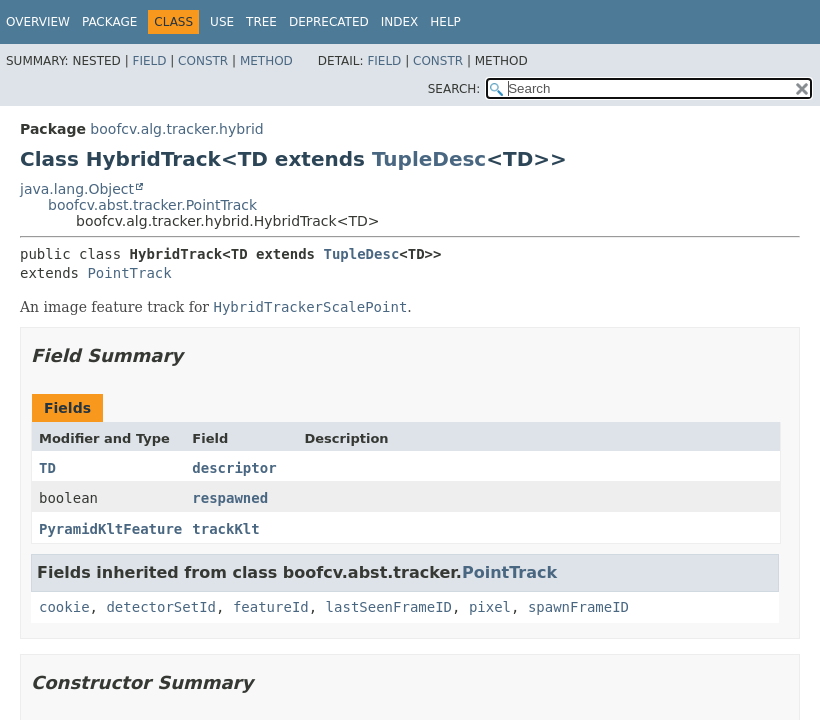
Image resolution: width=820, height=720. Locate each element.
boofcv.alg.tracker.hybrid (176, 129)
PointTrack (129, 273)
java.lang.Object (77, 189)
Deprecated (329, 22)
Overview (38, 22)
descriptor (234, 468)
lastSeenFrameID (389, 607)
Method (266, 61)
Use (222, 22)
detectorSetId (161, 607)
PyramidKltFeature (110, 529)
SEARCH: (454, 89)
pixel (490, 607)
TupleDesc (429, 159)
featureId (271, 607)
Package (109, 22)
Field (149, 61)
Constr (203, 61)
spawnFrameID (578, 607)
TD (47, 468)
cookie (64, 607)
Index (400, 22)
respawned (230, 498)
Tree (261, 22)
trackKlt (225, 529)
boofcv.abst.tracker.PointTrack (152, 205)
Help (445, 22)
